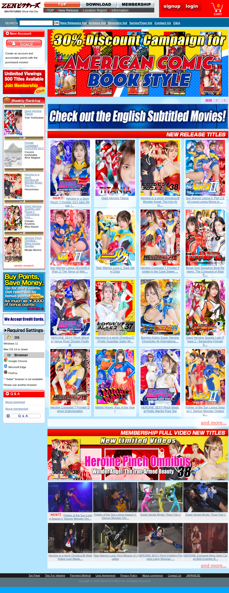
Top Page (34, 575)
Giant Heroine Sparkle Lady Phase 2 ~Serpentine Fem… (33, 211)
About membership (16, 408)
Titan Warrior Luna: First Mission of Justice (115, 557)
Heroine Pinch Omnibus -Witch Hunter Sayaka (33, 242)
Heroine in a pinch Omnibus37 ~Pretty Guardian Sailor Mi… (114, 339)
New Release (69, 10)
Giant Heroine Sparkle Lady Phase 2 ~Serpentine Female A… (205, 341)
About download (15, 402)
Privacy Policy (128, 575)
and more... (214, 422)
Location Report (95, 10)
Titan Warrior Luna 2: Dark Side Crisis (114, 269)
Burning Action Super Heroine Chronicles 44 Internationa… (160, 339)
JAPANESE (193, 575)
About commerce (152, 575)
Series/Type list (140, 23)
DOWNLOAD (98, 4)
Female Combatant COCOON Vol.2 (34, 145)
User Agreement (105, 575)
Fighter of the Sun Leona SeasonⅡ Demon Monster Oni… (70, 517)
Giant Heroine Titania (115, 198)
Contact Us (163, 23)
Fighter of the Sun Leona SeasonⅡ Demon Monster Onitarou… (205, 411)
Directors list (117, 23)
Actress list (97, 23)
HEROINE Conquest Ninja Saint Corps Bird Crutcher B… (205, 557)
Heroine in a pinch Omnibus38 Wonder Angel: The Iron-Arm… (160, 202)
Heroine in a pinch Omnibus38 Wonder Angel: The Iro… (33, 180)
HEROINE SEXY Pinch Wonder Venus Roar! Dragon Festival (70, 341)
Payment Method (80, 575)
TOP (50, 10)
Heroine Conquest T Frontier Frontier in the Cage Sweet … (160, 269)
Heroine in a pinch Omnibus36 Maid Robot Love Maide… (70, 557)
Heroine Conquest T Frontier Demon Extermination (70, 409)
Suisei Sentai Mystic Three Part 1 (205, 514)
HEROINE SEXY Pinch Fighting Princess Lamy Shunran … (160, 557)
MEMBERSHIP (135, 4)
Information (120, 10)
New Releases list (73, 23)
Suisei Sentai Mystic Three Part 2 (160, 514)
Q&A (176, 23)
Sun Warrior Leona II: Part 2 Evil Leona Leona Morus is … (205, 200)
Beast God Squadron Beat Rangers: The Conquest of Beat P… (205, 271)
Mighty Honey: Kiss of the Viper (115, 409)
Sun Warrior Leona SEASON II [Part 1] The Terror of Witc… (70, 269)
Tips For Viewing (55, 575)
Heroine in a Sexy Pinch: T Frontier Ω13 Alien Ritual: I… (69, 202)
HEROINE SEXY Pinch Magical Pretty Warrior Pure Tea (160, 409)
